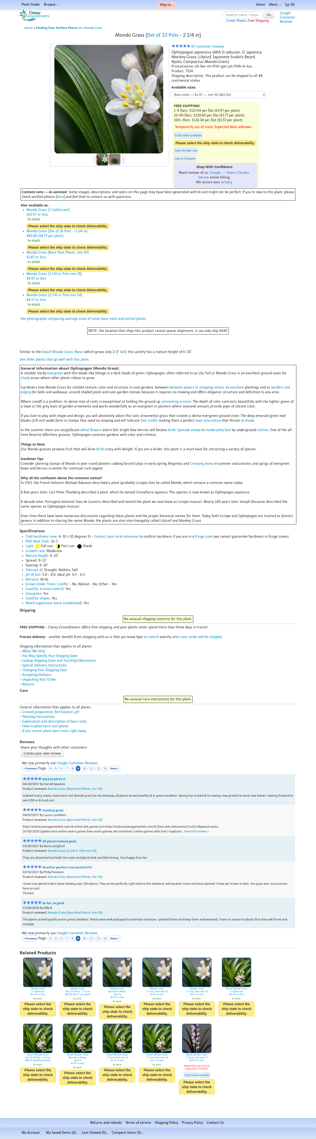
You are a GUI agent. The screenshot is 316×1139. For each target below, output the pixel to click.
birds (172, 430)
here (60, 197)
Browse (51, 5)
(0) (289, 5)
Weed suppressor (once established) (54, 603)
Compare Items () (127, 1133)
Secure (203, 177)
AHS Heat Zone (37, 541)
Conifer (63, 584)
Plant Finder (31, 5)
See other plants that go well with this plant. (54, 359)
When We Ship (33, 651)
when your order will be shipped (197, 637)
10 (84, 768)
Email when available (188, 135)
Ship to (167, 5)
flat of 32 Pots (162, 35)
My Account (31, 1133)
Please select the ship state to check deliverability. (215, 143)
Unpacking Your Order (39, 680)
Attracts (32, 579)
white (84, 430)
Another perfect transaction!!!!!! (67, 867)
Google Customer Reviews (77, 763)
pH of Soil (33, 575)
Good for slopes (38, 598)
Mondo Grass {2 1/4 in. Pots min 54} (72, 851)
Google (215, 173)
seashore (237, 387)
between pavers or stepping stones (196, 387)
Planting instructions (38, 717)
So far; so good (53, 903)
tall (122, 352)
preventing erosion (176, 402)
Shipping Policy (166, 1123)
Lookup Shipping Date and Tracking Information (59, 661)
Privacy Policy (192, 1123)
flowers (96, 430)
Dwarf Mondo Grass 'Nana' (62, 352)
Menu (275, 5)
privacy (226, 182)
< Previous (30, 768)
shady (25, 378)
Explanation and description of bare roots (54, 721)
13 (105, 768)
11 (91, 768)
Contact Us (215, 1123)
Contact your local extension (116, 537)
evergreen (55, 373)
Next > (114, 768)
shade (249, 421)
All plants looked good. (59, 841)
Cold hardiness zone (41, 537)
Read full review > (196, 831)
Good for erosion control (45, 589)
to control (151, 637)
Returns (28, 684)
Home (260, 5)
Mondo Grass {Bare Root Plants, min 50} (75, 789)
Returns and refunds (106, 1123)
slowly (196, 430)
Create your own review (42, 753)
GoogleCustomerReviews (287, 17)
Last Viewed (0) (95, 1133)
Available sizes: (183, 87)
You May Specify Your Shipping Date (50, 656)
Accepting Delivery (36, 675)
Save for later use (186, 150)
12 (98, 768)
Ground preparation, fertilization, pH (50, 712)
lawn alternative (208, 421)
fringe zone (204, 537)
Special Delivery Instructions (44, 665)
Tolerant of (34, 570)
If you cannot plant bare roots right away (54, 731)
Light (29, 546)
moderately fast (218, 430)
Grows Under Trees (40, 584)
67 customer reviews (197, 47)
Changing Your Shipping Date (44, 670)
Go (269, 15)
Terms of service (138, 1123)
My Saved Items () (62, 1133)
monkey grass (52, 810)
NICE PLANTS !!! (54, 779)
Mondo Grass (93, 28)
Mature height (37, 556)
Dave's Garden (238, 173)
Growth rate (35, 551)
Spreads (183, 430)
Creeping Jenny (201, 464)
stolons (262, 430)
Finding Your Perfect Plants (58, 28)
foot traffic (149, 421)
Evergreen (33, 594)
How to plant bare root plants (45, 726)
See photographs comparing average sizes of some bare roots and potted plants (83, 319)
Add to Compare (185, 158)
